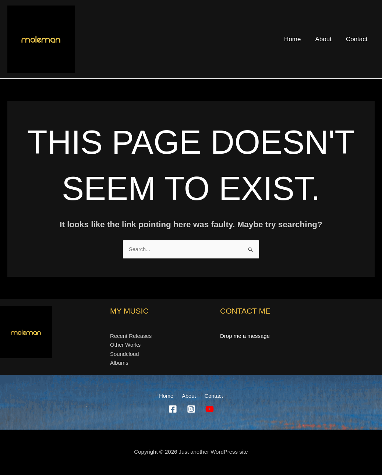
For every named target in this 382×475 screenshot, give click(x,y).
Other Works (125, 345)
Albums (119, 363)
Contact (357, 39)
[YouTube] (209, 410)
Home (297, 39)
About (326, 39)
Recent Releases (131, 336)
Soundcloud (124, 354)
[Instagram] (191, 410)
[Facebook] (173, 410)
